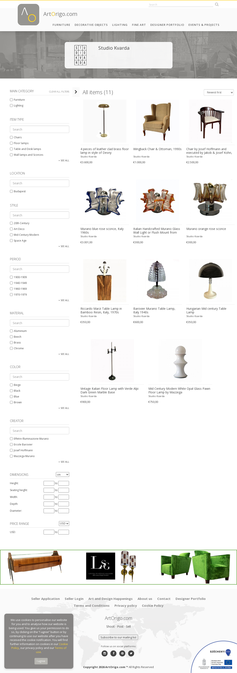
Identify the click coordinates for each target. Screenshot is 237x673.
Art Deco (16, 229)
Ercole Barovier (20, 444)
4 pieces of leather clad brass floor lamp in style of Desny (102, 151)
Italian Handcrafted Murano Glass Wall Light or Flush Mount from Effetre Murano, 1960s (155, 231)
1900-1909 (17, 277)
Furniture (61, 25)
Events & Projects (204, 25)
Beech (14, 337)
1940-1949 (17, 283)
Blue (13, 396)
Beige (14, 385)
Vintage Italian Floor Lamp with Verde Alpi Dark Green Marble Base (107, 390)
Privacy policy (126, 603)
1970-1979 (17, 294)
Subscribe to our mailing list (118, 635)
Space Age (17, 240)
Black (14, 391)
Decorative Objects (91, 25)
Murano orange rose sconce (205, 229)
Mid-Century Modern (23, 235)
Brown (14, 402)
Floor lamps (18, 143)
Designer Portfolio (167, 25)
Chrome (15, 348)
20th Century (18, 223)
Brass (14, 342)
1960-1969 (17, 289)
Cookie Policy (152, 603)
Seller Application (45, 596)
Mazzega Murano (21, 456)
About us (145, 596)
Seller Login (74, 596)
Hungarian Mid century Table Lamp (209, 309)
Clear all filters (58, 91)
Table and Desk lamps (24, 149)
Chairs (14, 137)
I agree (41, 661)
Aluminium (17, 331)
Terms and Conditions (92, 603)
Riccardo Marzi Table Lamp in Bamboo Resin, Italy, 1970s (98, 310)
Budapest (16, 191)
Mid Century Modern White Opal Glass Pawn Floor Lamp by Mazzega (178, 390)
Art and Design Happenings (110, 596)
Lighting (120, 25)
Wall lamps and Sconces (25, 155)
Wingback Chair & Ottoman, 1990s (156, 149)
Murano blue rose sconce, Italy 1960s (99, 230)
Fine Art (139, 25)
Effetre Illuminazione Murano (28, 438)
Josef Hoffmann (20, 450)
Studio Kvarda (86, 156)
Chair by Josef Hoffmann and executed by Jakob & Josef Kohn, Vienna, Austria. (208, 151)
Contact (164, 596)
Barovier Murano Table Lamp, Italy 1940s (156, 310)
